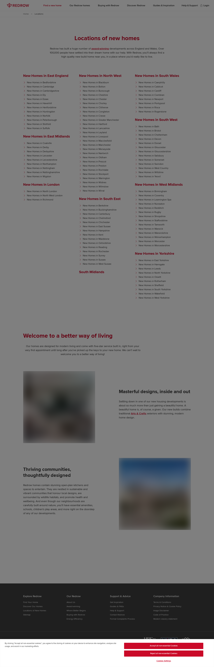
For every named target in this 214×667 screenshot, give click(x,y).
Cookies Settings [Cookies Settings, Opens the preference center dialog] (163, 661)
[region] (107, 653)
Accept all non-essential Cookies (164, 646)
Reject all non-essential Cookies (163, 653)
